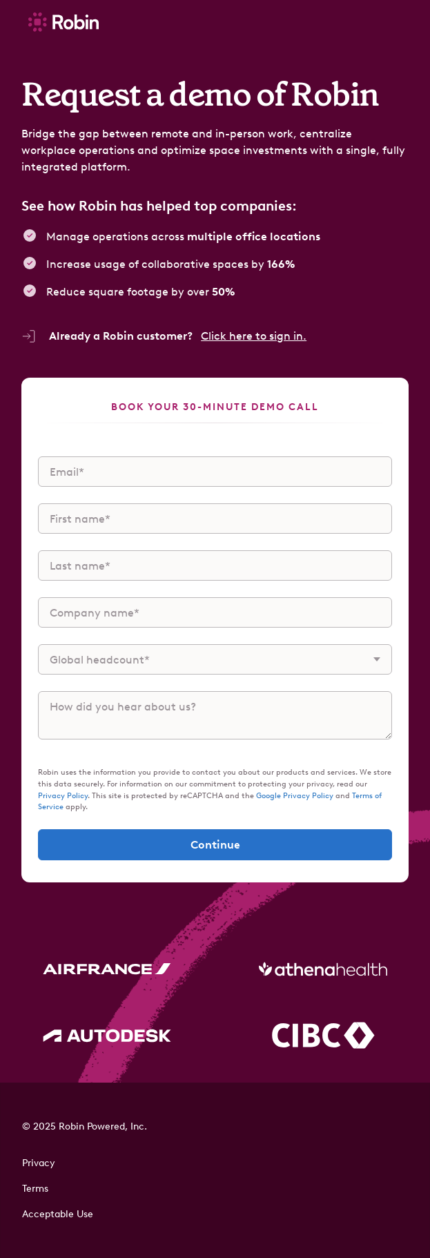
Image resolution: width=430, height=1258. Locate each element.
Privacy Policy (63, 795)
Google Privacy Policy (295, 795)
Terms (35, 1188)
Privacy (38, 1163)
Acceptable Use (57, 1214)
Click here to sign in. (253, 335)
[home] (60, 21)
